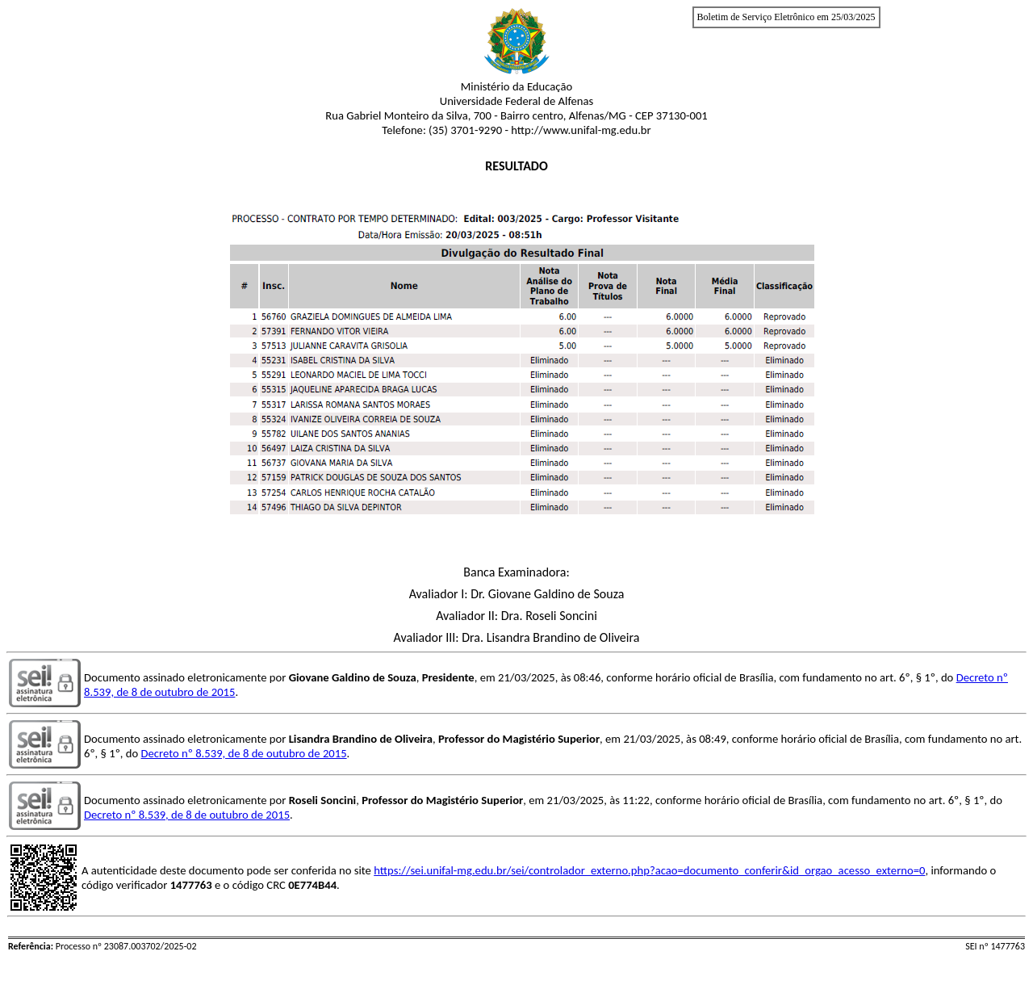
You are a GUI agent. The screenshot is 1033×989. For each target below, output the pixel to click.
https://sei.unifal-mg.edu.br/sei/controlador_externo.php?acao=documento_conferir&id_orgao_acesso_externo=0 (649, 870)
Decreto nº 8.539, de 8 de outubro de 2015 (244, 753)
